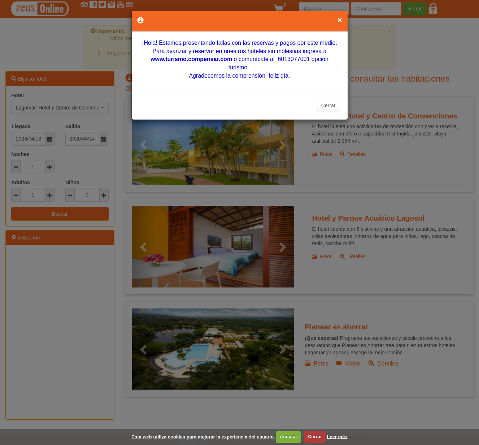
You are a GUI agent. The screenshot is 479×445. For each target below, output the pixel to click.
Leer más (337, 436)
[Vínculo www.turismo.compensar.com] (191, 59)
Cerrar (328, 105)
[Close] (340, 19)
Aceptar (288, 436)
